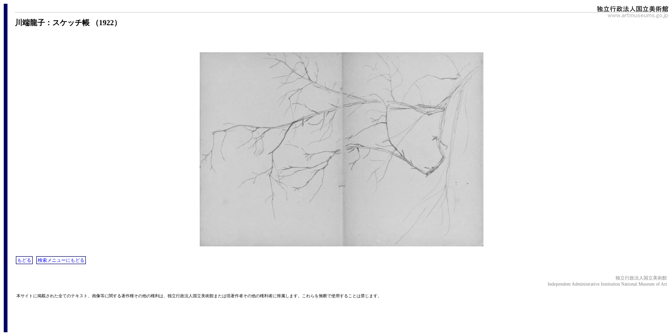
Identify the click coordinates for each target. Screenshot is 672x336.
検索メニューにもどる (61, 260)
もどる (24, 260)
